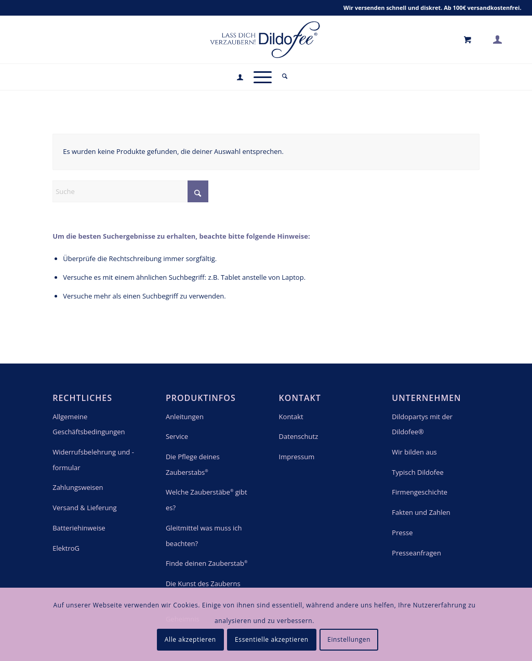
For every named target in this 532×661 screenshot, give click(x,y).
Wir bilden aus (414, 452)
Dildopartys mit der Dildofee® (422, 424)
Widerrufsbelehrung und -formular (93, 459)
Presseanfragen (416, 553)
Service (177, 436)
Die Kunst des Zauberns (203, 583)
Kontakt (291, 416)
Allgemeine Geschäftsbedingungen (88, 424)
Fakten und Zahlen (421, 512)
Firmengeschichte (419, 492)
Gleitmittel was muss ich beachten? (204, 535)
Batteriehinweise (78, 528)
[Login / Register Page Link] (240, 78)
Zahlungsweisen (77, 487)
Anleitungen (185, 416)
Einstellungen (348, 639)
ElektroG (65, 548)
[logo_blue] (265, 39)
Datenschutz (298, 436)
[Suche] (284, 77)
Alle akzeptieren (190, 639)
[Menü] (262, 77)
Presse (402, 532)
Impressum (297, 456)
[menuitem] (240, 77)
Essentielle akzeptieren (272, 639)
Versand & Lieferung (84, 507)
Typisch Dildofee (417, 472)
